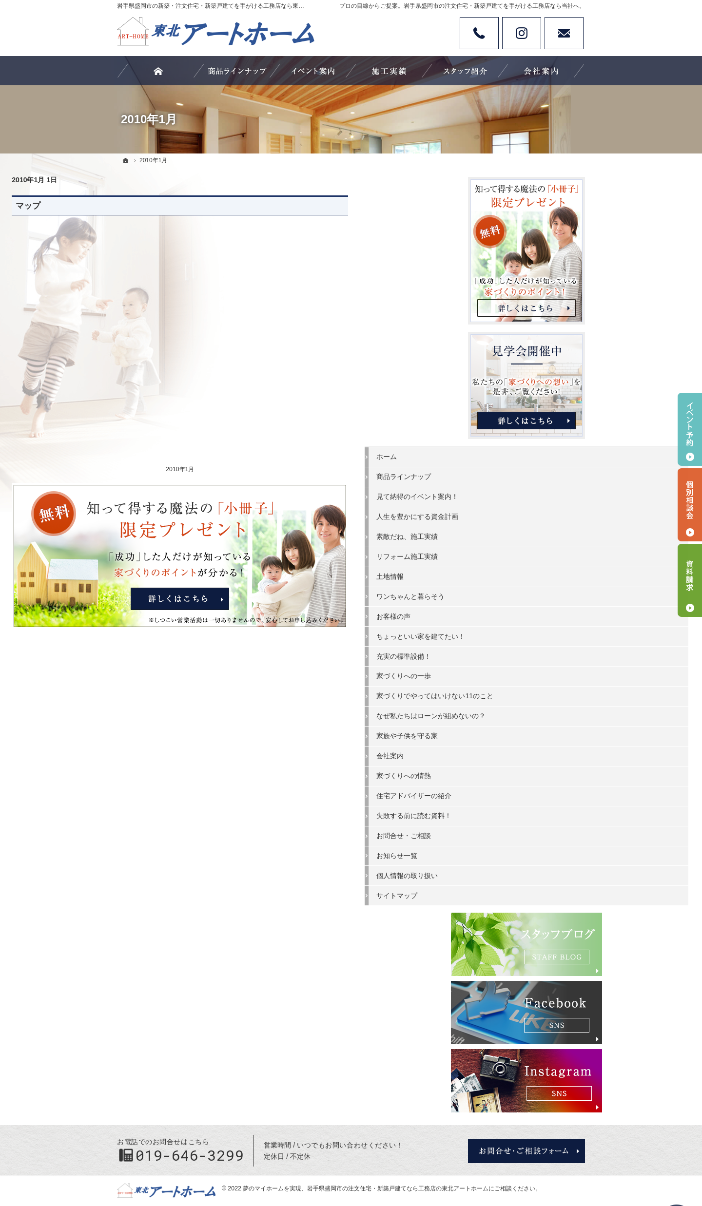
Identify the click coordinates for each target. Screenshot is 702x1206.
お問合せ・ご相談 (507, 851)
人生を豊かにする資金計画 (521, 514)
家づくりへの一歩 (507, 674)
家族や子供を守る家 (510, 751)
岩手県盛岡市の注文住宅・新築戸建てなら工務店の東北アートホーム (397, 1162)
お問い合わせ (564, 33)
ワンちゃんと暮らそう (514, 594)
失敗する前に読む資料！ (517, 831)
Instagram (521, 33)
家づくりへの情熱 (507, 791)
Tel (479, 33)
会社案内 (493, 771)
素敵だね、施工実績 (510, 534)
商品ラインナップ (507, 475)
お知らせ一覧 (500, 871)
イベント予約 (690, 429)
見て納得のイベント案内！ (521, 494)
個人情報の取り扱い (510, 891)
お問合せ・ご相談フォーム (526, 1125)
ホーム (490, 455)
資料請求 (690, 580)
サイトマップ (500, 911)
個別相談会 (690, 504)
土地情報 (493, 574)
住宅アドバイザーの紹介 (517, 811)
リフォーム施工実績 (510, 554)
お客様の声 (497, 614)
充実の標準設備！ (507, 654)
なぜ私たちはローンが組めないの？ (527, 727)
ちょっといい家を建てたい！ (524, 634)
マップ (133, 206)
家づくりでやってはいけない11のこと (528, 698)
